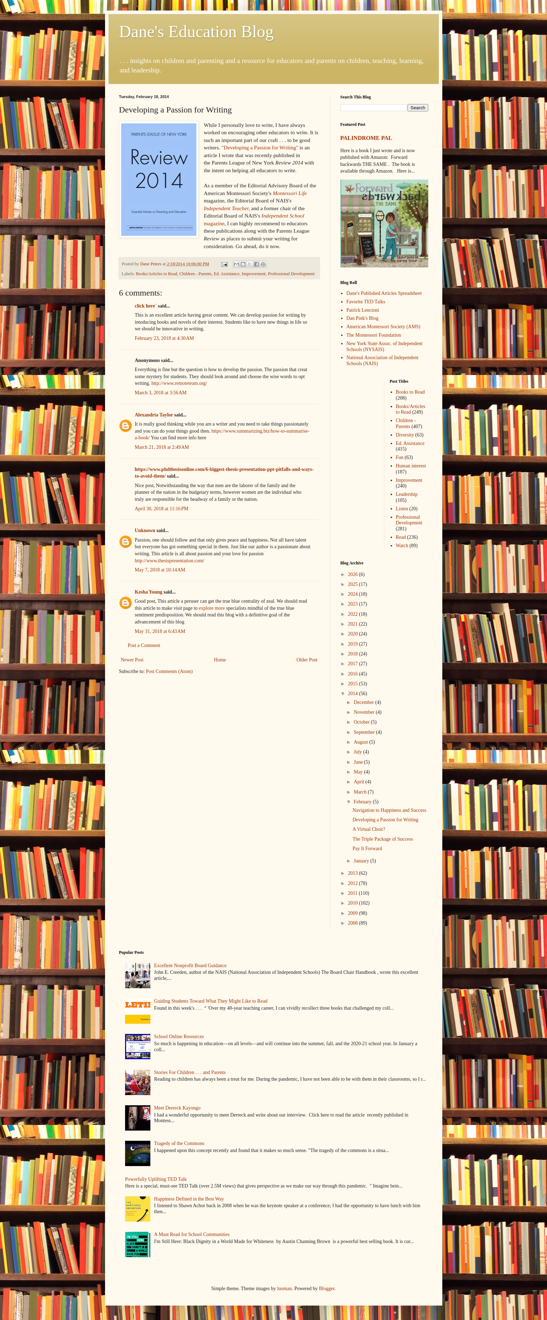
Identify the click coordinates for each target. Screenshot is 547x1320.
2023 (353, 604)
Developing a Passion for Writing (385, 819)
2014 (353, 693)
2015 (353, 683)
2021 (353, 624)
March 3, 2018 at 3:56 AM (161, 392)
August (361, 742)
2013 (353, 873)
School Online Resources (179, 1036)
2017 (353, 663)
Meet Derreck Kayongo (177, 1108)
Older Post (307, 659)
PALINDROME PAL (366, 138)
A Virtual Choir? (368, 829)
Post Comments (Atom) (169, 671)
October (362, 722)
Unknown (145, 530)
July (358, 752)
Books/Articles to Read (156, 273)
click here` (146, 306)
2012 (353, 883)
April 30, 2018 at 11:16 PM (162, 508)
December (364, 702)
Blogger (326, 1288)
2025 (353, 584)
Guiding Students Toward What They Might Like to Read (211, 1001)
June (359, 762)
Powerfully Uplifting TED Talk (156, 1179)
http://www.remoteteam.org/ (179, 383)
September (365, 732)
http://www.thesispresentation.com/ (169, 560)
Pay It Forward (367, 848)
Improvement (254, 273)
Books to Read (410, 392)
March (361, 792)
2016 (353, 674)
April (359, 781)
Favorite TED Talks (365, 301)
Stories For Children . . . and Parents (190, 1072)
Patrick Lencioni (362, 310)
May (359, 772)
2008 (353, 923)
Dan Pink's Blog (362, 318)
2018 (353, 653)
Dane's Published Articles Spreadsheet (384, 293)
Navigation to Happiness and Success (389, 810)
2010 (353, 903)
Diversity (405, 435)
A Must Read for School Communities (192, 1234)
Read (401, 537)
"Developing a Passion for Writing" (259, 147)
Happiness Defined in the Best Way (189, 1199)
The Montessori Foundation (373, 335)
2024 (353, 594)
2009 (353, 913)
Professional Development (291, 273)
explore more (212, 608)
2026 (353, 574)
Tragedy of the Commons (179, 1143)
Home (220, 659)
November (365, 712)
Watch (402, 545)
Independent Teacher (226, 208)
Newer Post (132, 659)
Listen (402, 508)
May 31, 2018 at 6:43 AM (160, 631)
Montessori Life (290, 193)
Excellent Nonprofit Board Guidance (190, 965)
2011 (353, 893)
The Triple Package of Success (382, 839)
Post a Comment (144, 645)
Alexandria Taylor (154, 415)
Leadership (407, 494)
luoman (284, 1288)
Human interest (411, 465)
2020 (353, 633)
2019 (353, 644)
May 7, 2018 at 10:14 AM (160, 569)
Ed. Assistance (226, 273)
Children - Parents (196, 273)
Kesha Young (148, 592)
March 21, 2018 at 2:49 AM (162, 447)
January (362, 860)
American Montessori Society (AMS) (383, 326)
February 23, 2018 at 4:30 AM (164, 338)
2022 (353, 614)
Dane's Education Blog (196, 31)
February (363, 801)
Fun (400, 457)
